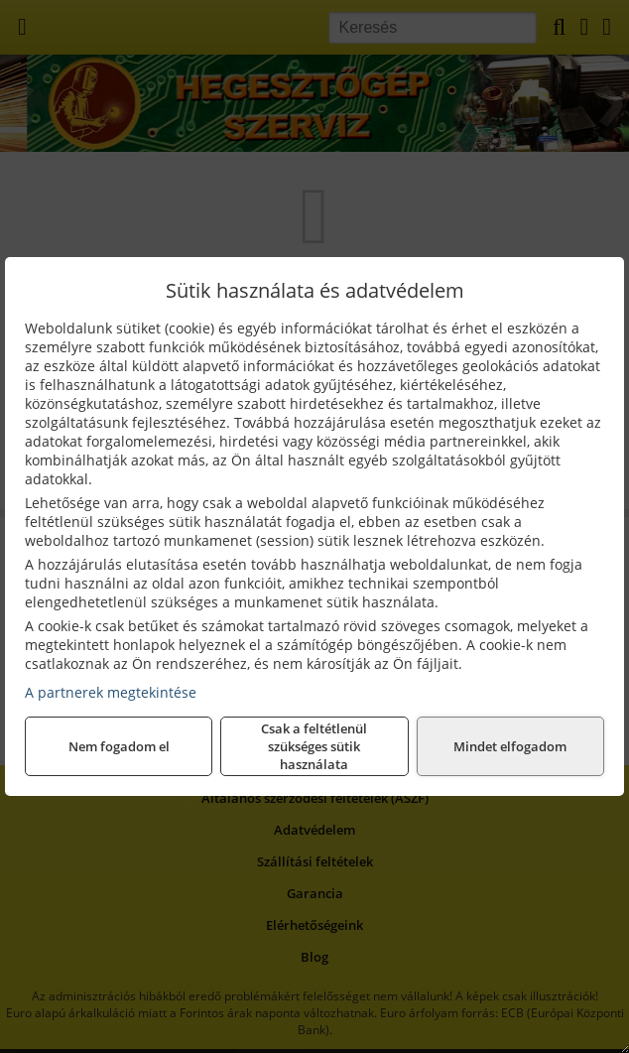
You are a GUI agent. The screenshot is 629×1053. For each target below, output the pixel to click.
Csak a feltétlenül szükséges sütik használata (314, 746)
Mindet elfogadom (509, 746)
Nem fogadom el (119, 746)
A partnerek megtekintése (110, 692)
